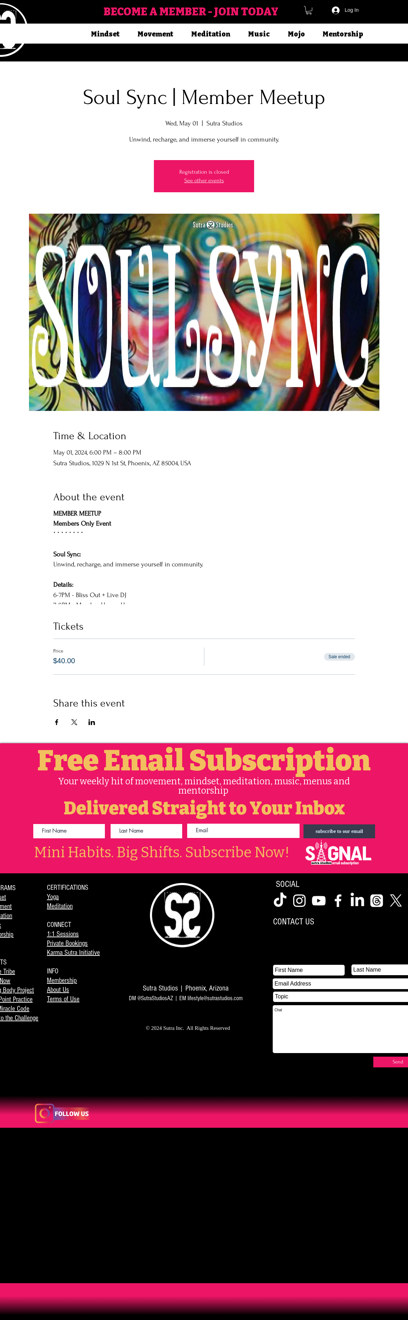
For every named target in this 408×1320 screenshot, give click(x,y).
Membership (62, 980)
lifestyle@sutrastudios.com (215, 998)
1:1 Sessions (63, 934)
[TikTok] (280, 900)
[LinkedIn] (357, 900)
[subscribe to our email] (339, 831)
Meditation (60, 906)
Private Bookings (67, 943)
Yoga (53, 897)
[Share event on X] (74, 722)
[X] (396, 900)
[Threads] (376, 900)
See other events (204, 180)
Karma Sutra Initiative (73, 953)
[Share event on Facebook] (56, 722)
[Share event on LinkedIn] (91, 722)
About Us (58, 990)
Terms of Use (63, 999)
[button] (309, 10)
